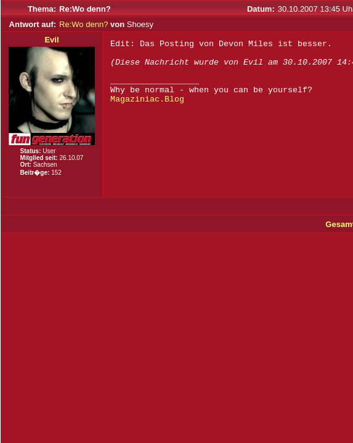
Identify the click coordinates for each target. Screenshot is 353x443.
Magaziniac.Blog (147, 99)
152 (56, 172)
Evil (51, 39)
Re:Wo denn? (83, 24)
